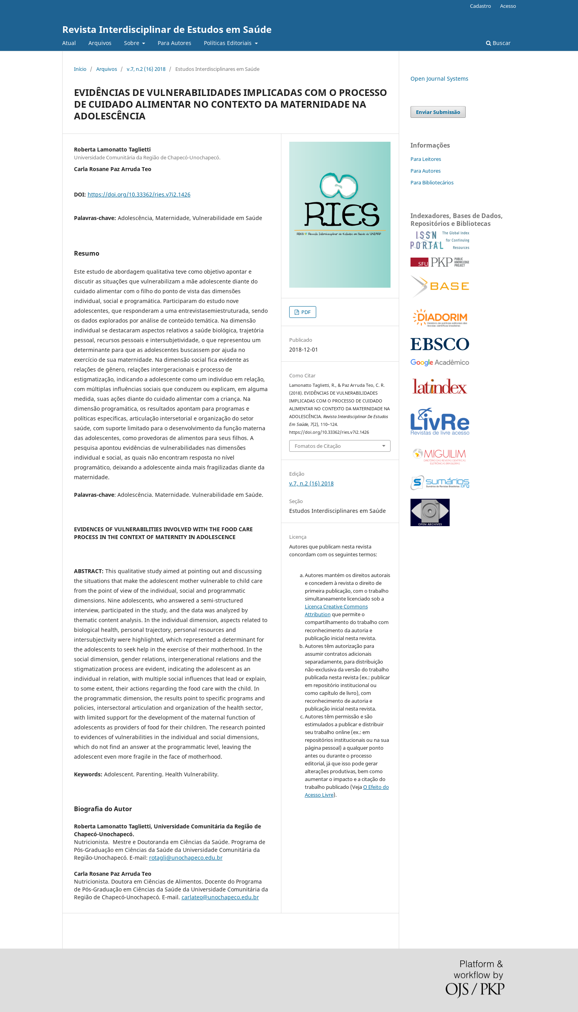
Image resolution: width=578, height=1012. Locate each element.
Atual (69, 43)
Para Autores (174, 43)
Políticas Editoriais (228, 43)
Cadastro (480, 5)
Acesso (508, 5)
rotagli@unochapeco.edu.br (186, 857)
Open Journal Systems (439, 78)
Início (80, 68)
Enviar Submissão (438, 111)
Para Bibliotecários (432, 182)
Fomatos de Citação (318, 445)
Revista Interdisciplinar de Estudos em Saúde (167, 29)
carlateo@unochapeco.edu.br (220, 897)
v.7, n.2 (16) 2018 (146, 68)
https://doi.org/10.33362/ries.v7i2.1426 (139, 194)
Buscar (498, 43)
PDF (305, 312)
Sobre (132, 43)
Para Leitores (426, 158)
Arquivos (100, 43)
